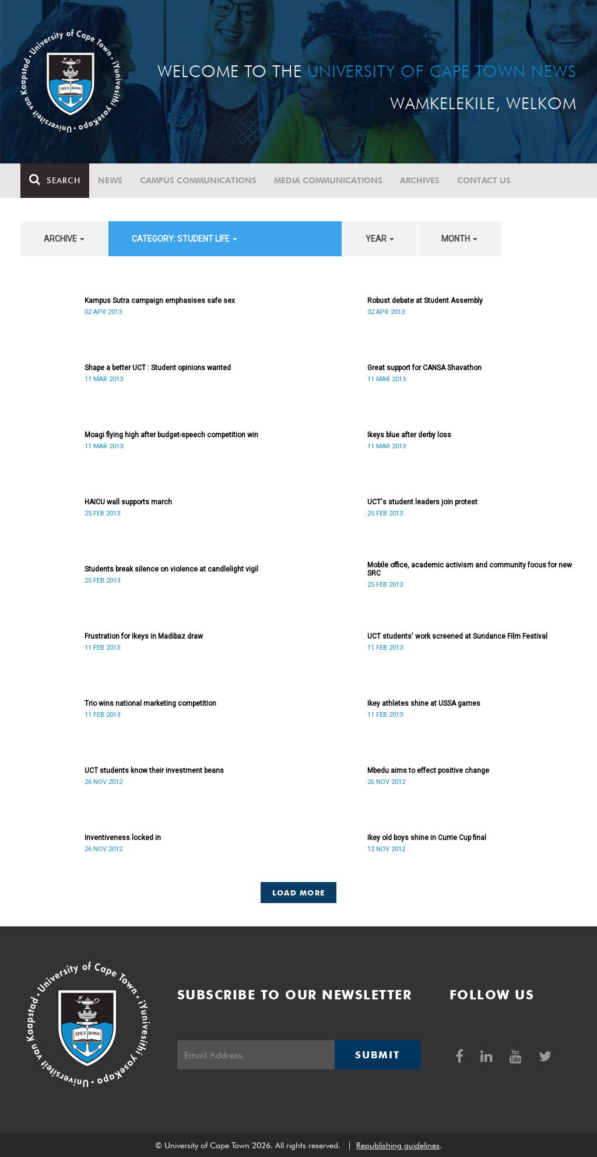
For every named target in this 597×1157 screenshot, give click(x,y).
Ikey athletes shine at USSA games (423, 703)
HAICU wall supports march (128, 502)
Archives (420, 180)
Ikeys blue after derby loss (409, 435)
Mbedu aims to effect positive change (428, 770)
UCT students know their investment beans (154, 770)
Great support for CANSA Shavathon (424, 368)
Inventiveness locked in (123, 838)
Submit (377, 1055)
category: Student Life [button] (184, 238)
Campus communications (198, 180)
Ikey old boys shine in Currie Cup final (426, 838)
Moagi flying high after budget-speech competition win (171, 435)
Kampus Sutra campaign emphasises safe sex (160, 301)
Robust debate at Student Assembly (425, 301)
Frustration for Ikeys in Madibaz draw (144, 636)
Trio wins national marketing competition (150, 703)
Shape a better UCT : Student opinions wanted (158, 368)
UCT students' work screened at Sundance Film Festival (457, 636)
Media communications (328, 180)
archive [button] (64, 238)
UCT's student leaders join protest (422, 502)
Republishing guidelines (398, 1145)
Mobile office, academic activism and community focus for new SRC (469, 569)
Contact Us (484, 180)
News (110, 180)
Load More (298, 892)
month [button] (459, 238)
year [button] (380, 238)
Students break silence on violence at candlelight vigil (171, 569)
